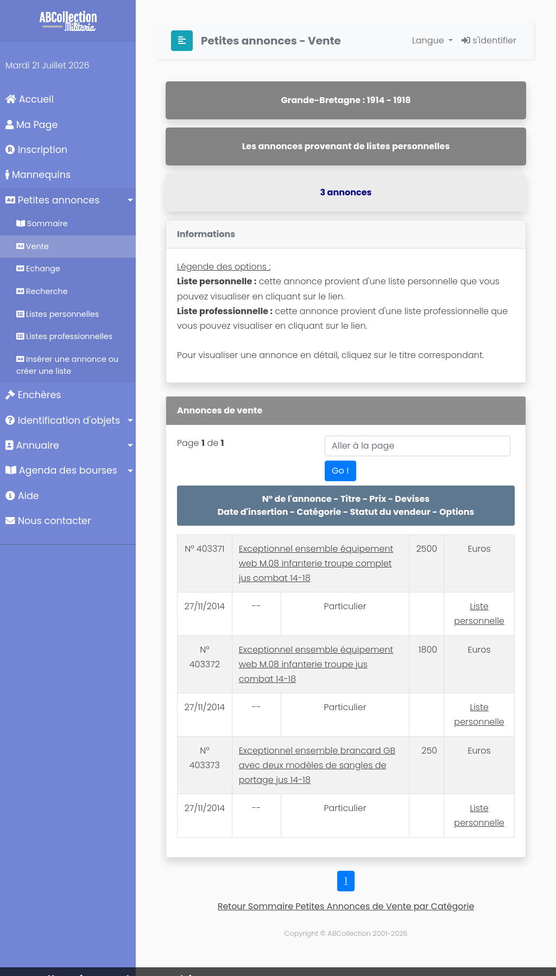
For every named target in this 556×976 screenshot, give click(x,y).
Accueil (29, 99)
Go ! (340, 470)
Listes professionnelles (64, 336)
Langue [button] (429, 40)
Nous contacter (48, 520)
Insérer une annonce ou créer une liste (67, 365)
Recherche (42, 291)
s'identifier (489, 40)
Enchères (33, 394)
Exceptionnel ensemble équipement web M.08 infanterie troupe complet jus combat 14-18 (316, 563)
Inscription (36, 149)
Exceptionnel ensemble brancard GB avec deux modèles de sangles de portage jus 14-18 (317, 765)
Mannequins (38, 174)
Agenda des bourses (61, 470)
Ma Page (31, 124)
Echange (38, 268)
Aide (22, 495)
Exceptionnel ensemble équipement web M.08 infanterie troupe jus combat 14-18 (316, 664)
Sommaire (42, 223)
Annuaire (32, 445)
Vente (32, 246)
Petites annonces (52, 200)
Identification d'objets (62, 420)
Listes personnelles (57, 314)
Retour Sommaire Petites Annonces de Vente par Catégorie (346, 906)
